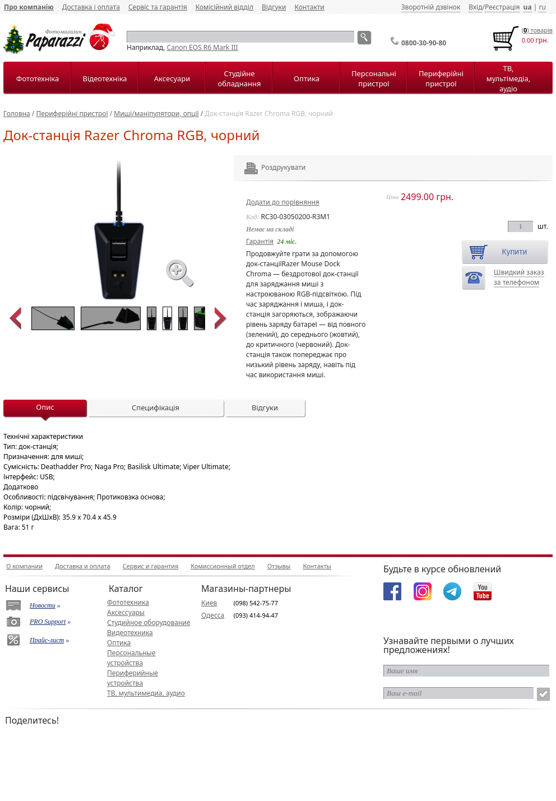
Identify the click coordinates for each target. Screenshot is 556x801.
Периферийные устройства (132, 678)
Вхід (475, 7)
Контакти (309, 7)
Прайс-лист (47, 640)
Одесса (212, 615)
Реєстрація (502, 7)
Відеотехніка (104, 78)
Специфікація (155, 407)
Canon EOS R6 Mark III (202, 47)
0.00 (528, 40)
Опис (45, 407)
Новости (42, 605)
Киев (209, 603)
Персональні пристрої (373, 78)
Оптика (306, 78)
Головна (16, 113)
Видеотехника (130, 632)
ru (542, 7)
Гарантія (260, 241)
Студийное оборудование (148, 622)
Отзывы (279, 566)
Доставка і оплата (91, 7)
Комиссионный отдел (222, 566)
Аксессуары (126, 612)
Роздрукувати (268, 167)
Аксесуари (172, 78)
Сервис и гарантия (151, 566)
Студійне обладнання (239, 78)
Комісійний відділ (224, 7)
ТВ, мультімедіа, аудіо (508, 78)
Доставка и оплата (82, 566)
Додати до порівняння (282, 202)
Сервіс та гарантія (157, 7)
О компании (24, 566)
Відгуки (274, 7)
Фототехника (128, 602)
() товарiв (537, 30)
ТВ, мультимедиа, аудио (146, 693)
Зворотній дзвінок (431, 7)
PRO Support (48, 622)
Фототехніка (37, 78)
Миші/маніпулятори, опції (156, 113)
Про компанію (29, 7)
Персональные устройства (131, 658)
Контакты (317, 566)
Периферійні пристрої (441, 78)
